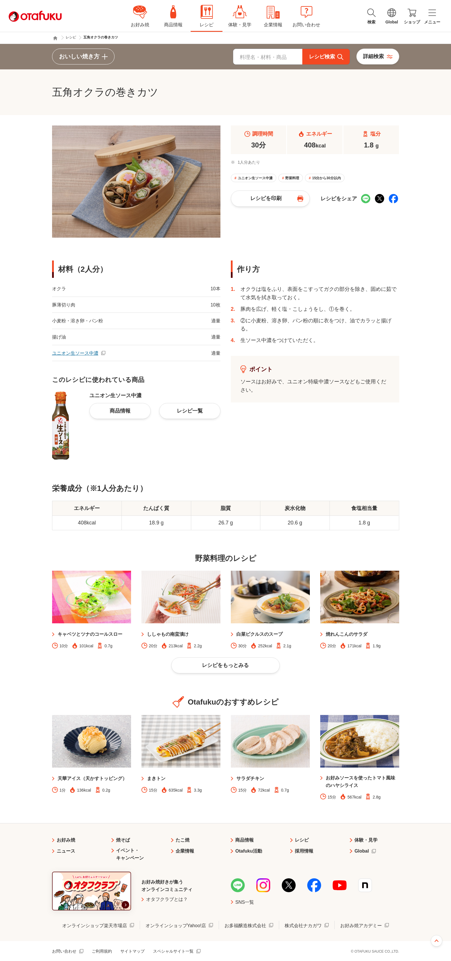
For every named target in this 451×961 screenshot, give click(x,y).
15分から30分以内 (326, 178)
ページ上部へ (436, 941)
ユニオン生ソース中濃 (255, 178)
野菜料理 (292, 178)
